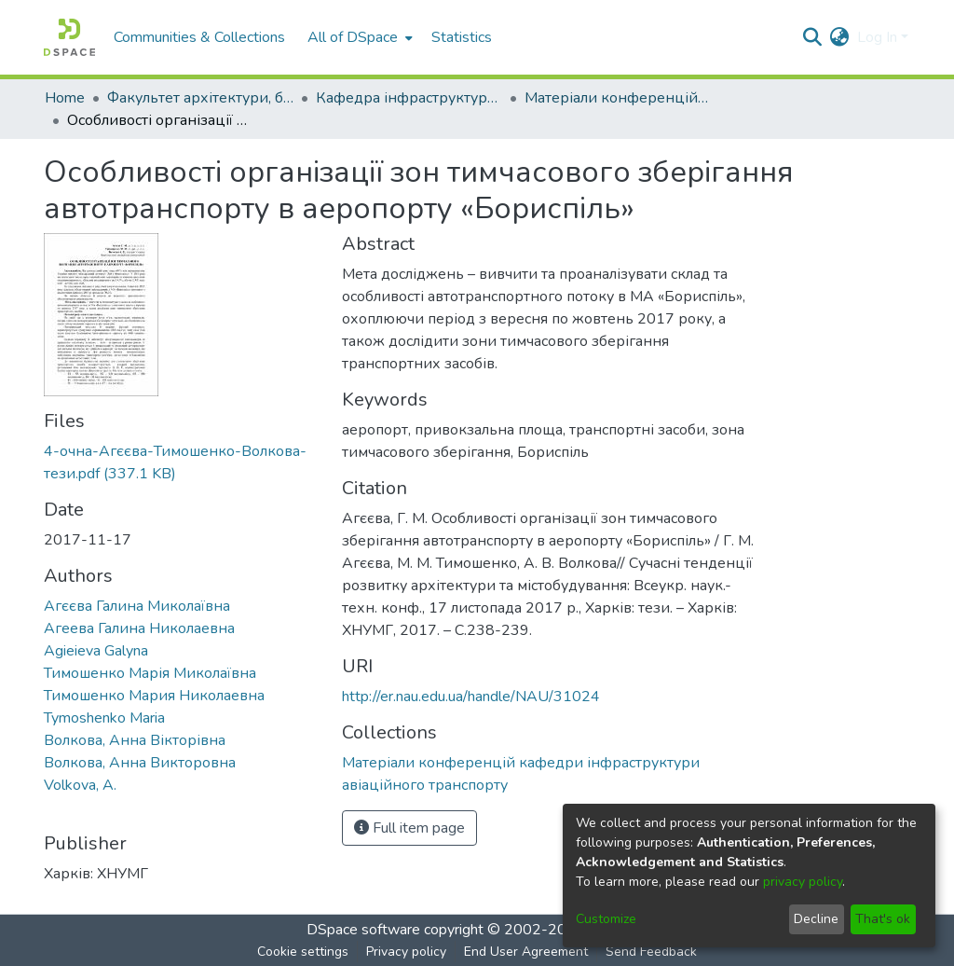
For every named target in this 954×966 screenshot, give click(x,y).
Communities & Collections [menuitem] (199, 37)
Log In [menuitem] (877, 37)
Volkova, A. (80, 785)
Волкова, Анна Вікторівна (134, 740)
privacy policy (802, 881)
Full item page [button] (409, 828)
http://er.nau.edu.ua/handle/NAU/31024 (471, 696)
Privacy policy (406, 951)
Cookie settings (302, 951)
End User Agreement (526, 951)
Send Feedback (651, 951)
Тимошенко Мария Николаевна (154, 695)
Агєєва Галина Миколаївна (137, 606)
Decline (816, 919)
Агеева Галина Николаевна (139, 628)
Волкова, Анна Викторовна (140, 762)
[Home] (69, 37)
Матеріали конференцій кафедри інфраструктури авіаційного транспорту (618, 98)
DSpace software (363, 929)
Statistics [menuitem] (461, 37)
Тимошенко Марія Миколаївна (150, 673)
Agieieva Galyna (96, 651)
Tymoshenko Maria (104, 718)
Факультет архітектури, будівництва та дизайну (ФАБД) (200, 98)
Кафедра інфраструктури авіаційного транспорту (409, 98)
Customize (606, 919)
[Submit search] (813, 37)
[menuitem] (358, 37)
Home (65, 98)
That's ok (882, 919)
